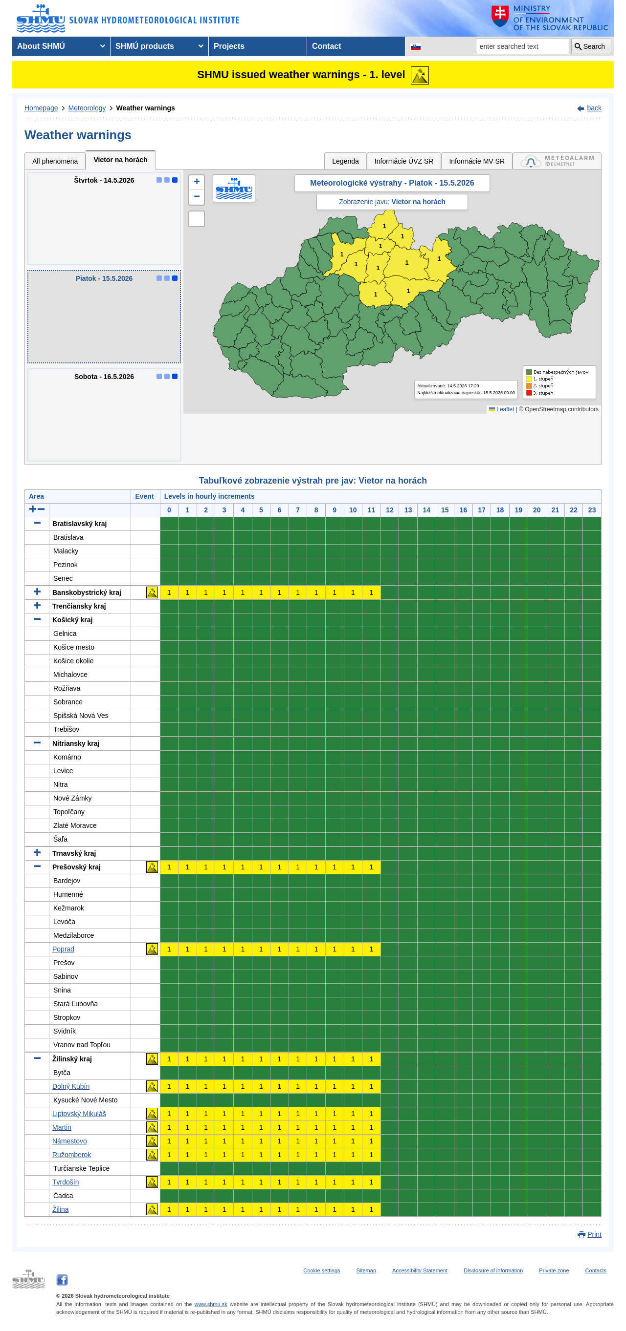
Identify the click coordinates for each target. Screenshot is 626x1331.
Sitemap (366, 1270)
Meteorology (87, 108)
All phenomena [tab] (55, 161)
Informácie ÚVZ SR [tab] (404, 161)
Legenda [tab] (345, 161)
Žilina (60, 1209)
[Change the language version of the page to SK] (415, 46)
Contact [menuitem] (326, 46)
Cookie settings (321, 1270)
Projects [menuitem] (229, 46)
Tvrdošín (65, 1182)
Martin (61, 1127)
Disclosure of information (493, 1270)
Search (594, 46)
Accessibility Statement (419, 1270)
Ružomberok (71, 1155)
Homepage (41, 108)
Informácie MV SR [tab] (477, 161)
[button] (196, 182)
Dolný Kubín (70, 1086)
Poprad (63, 949)
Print (594, 1234)
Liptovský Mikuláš (79, 1114)
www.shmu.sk (210, 1304)
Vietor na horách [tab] (120, 160)
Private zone (554, 1270)
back (594, 108)
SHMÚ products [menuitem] (144, 46)
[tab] (557, 160)
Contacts (595, 1270)
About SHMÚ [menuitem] (41, 46)
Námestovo (69, 1141)
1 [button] (380, 246)
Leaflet (501, 409)
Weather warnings (145, 108)
